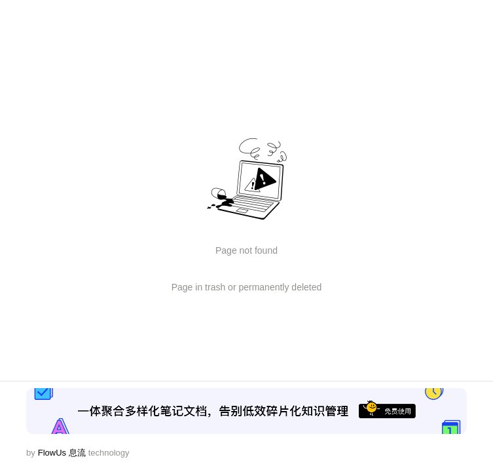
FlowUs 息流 (62, 453)
